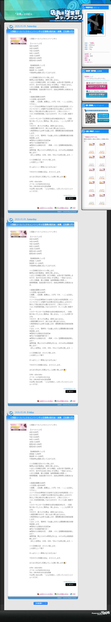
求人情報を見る (62, 208)
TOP (73, 208)
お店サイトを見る (46, 208)
